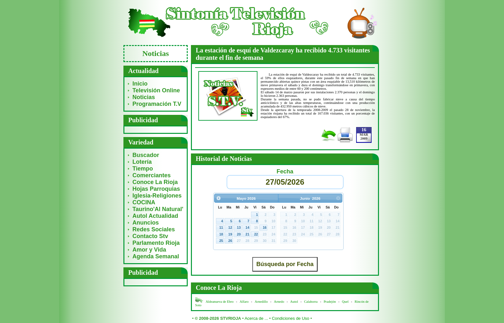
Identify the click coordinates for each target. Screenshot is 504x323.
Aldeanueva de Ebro (220, 301)
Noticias (143, 97)
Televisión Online (156, 90)
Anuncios (145, 222)
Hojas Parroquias (156, 189)
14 (247, 227)
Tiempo (142, 168)
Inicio (140, 83)
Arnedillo (261, 301)
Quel (345, 301)
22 (256, 234)
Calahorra (311, 301)
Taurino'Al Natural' (157, 209)
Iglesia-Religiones (157, 195)
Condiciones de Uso (290, 318)
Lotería (142, 162)
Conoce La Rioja (155, 182)
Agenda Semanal (155, 256)
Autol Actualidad (155, 216)
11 (221, 227)
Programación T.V (156, 104)
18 (221, 234)
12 (230, 227)
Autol (294, 301)
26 (230, 241)
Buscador (145, 155)
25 (221, 241)
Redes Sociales (153, 229)
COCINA (143, 202)
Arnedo (279, 301)
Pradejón (330, 301)
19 (230, 234)
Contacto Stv (150, 236)
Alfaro (244, 301)
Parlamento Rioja (156, 243)
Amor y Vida (149, 249)
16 (264, 227)
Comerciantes (151, 175)
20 (239, 234)
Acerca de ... (256, 318)
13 (239, 227)
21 (247, 234)
